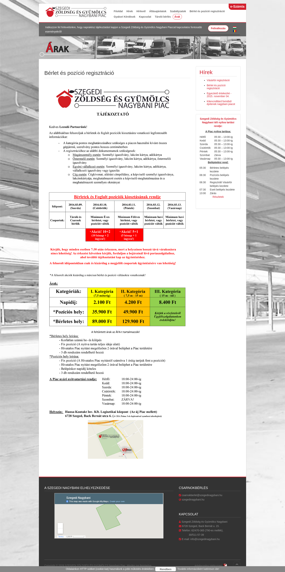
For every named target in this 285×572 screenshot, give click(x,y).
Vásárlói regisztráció (218, 80)
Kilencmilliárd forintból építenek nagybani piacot (221, 103)
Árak (177, 16)
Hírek (129, 11)
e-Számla (237, 6)
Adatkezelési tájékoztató (210, 565)
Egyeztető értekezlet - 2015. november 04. (219, 95)
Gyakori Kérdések (124, 16)
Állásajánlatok (157, 11)
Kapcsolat (145, 16)
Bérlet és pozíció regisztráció (207, 11)
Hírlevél (141, 11)
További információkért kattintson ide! (198, 568)
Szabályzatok (178, 11)
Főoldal (118, 11)
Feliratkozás (218, 28)
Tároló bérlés (163, 16)
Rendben (165, 569)
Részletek (218, 196)
